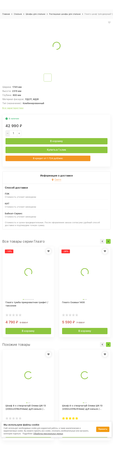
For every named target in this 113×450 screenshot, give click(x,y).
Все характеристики (12, 108)
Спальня (18, 14)
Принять (102, 429)
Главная (6, 14)
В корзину (56, 141)
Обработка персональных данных (48, 434)
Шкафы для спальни (35, 14)
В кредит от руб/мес (48, 158)
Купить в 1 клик (56, 149)
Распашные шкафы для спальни (65, 14)
